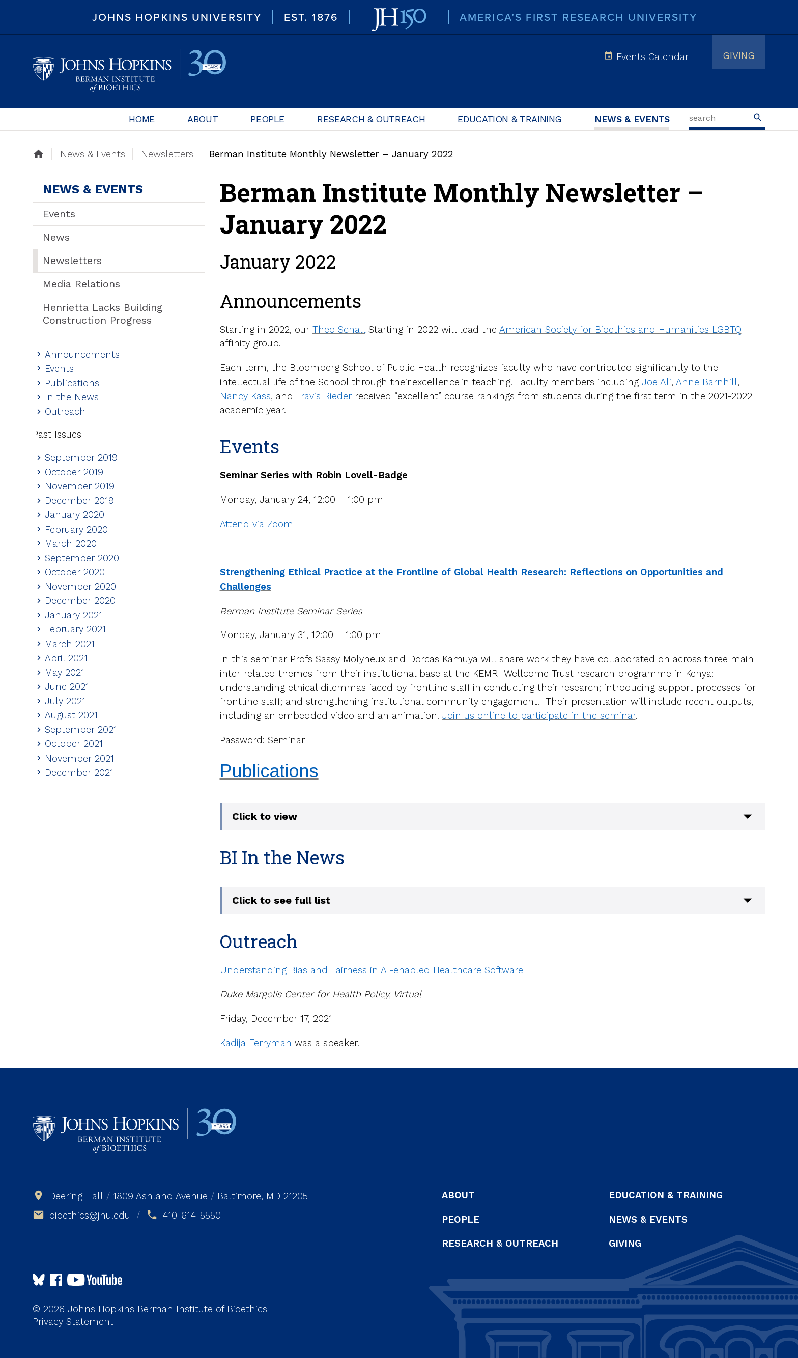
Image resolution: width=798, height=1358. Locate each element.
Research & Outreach (371, 118)
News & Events (631, 118)
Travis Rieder (324, 396)
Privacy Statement (73, 1321)
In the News (72, 397)
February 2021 (75, 629)
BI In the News (282, 857)
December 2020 (80, 600)
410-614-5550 (191, 1215)
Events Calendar (652, 56)
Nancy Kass (245, 396)
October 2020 (75, 572)
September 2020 (82, 558)
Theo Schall (338, 329)
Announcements (82, 354)
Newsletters (72, 260)
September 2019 (81, 457)
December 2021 (79, 772)
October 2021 (74, 743)
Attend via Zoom (256, 523)
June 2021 (67, 686)
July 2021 (65, 701)
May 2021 (64, 672)
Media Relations (81, 284)
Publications (72, 383)
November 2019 (80, 486)
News (56, 237)
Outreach (65, 411)
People (267, 118)
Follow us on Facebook (56, 1280)
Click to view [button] (264, 816)
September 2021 (81, 729)
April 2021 (66, 658)
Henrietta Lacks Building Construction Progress (102, 313)
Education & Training (510, 118)
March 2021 (70, 644)
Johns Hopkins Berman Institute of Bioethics (129, 71)
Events (59, 214)
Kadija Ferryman (256, 1042)
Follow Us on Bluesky (39, 1280)
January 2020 (74, 514)
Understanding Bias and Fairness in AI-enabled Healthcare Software (371, 970)
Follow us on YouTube (94, 1280)
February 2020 (76, 529)
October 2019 (74, 472)
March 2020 (71, 543)
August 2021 (71, 715)
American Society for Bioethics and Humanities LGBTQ (620, 329)
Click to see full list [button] (281, 900)
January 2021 (73, 615)
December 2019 (79, 500)
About (202, 118)
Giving (739, 55)
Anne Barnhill (706, 382)
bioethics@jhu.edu (89, 1215)
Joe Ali (656, 382)
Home (142, 118)
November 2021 (79, 758)
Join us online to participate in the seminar (539, 715)
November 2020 (80, 586)
